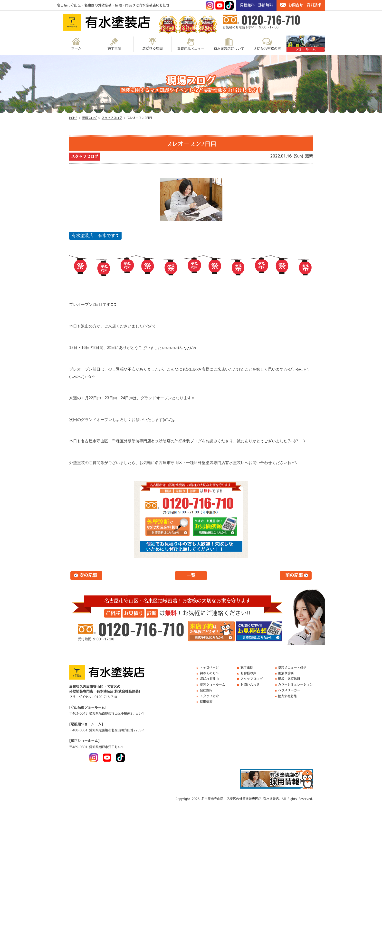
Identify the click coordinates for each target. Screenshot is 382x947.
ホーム (76, 44)
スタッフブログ (84, 156)
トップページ (209, 667)
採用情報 (206, 701)
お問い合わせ (249, 684)
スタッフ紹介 (209, 696)
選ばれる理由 (152, 44)
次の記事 (88, 575)
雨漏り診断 (286, 673)
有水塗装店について (229, 44)
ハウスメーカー (289, 690)
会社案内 (206, 690)
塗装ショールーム (212, 684)
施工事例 (114, 44)
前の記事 (294, 575)
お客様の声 (248, 673)
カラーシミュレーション (295, 684)
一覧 (191, 575)
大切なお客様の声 (267, 44)
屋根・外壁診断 (289, 678)
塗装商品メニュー (190, 44)
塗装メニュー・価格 (292, 667)
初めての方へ (209, 673)
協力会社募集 (287, 696)
